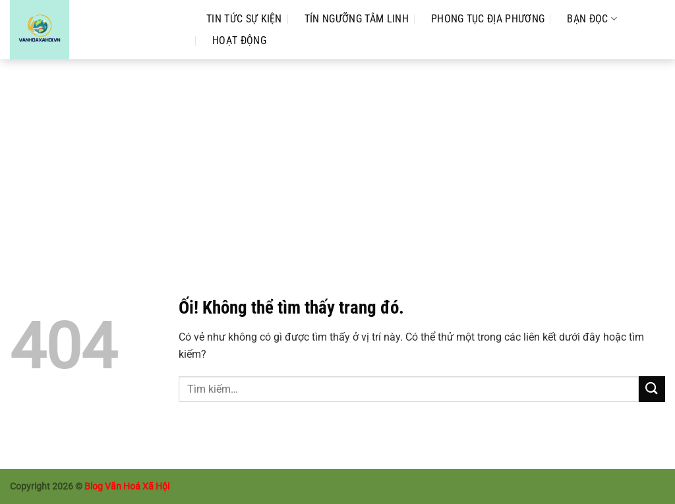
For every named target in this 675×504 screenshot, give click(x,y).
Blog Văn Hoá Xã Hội (126, 486)
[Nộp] (652, 389)
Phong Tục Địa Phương (487, 19)
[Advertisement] (337, 158)
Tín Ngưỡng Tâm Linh (357, 19)
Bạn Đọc (592, 19)
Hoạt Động (239, 40)
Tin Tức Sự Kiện (244, 19)
